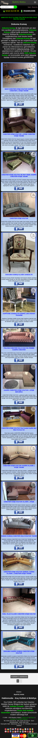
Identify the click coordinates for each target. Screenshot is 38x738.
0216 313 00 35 (11, 11)
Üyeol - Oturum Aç (32, 7)
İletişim (32, 717)
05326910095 (28, 11)
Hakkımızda (25, 717)
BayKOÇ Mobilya (19, 2)
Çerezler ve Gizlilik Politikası (19, 719)
